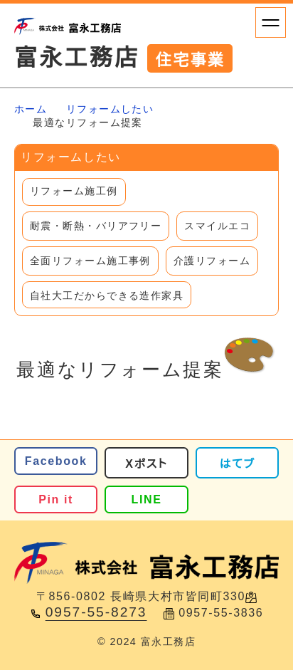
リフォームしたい (110, 109)
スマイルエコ (217, 225)
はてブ (237, 463)
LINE (147, 499)
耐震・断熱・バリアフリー (95, 225)
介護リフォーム (212, 260)
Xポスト (146, 463)
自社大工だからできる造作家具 (106, 295)
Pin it (55, 499)
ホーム (30, 109)
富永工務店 (123, 57)
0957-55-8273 (96, 611)
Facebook (56, 460)
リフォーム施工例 (74, 191)
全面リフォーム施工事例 (90, 260)
